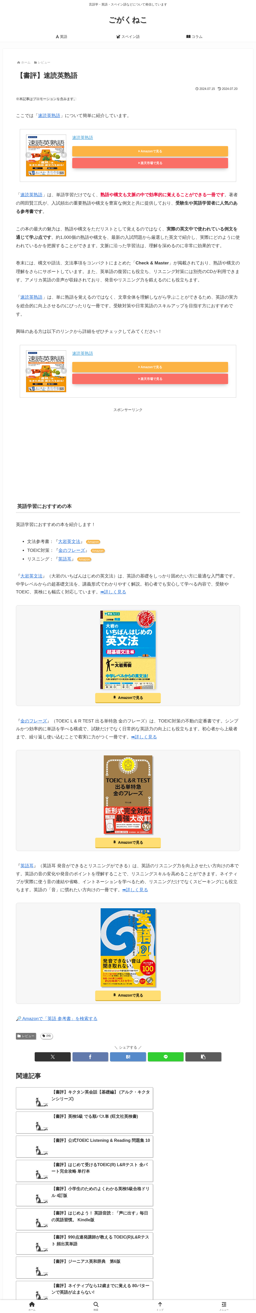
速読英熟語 (49, 115)
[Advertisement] (128, 449)
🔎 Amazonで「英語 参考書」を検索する (56, 1018)
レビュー (25, 1036)
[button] (203, 1056)
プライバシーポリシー (181, 1296)
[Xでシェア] (53, 1056)
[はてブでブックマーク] (128, 1056)
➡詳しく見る (113, 591)
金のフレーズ (71, 550)
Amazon (93, 542)
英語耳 (64, 559)
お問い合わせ (146, 1296)
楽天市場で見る (151, 163)
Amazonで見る (151, 151)
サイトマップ (119, 1296)
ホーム (62, 1296)
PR (46, 1036)
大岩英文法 (69, 541)
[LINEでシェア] (166, 1056)
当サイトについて (87, 1296)
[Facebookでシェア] (90, 1056)
